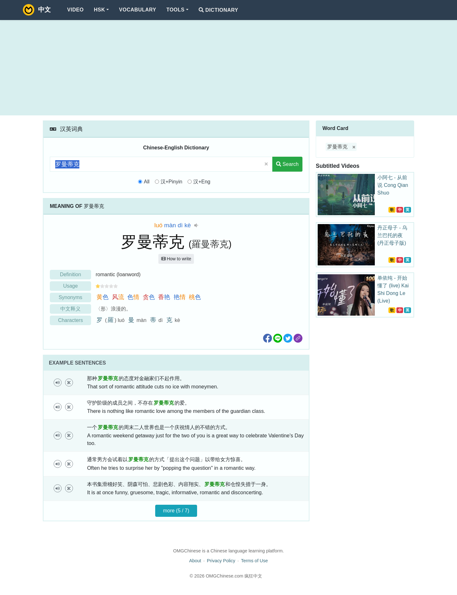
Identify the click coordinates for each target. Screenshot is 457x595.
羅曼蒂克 (210, 244)
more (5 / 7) (176, 510)
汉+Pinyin (171, 181)
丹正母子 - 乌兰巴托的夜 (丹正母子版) (392, 235)
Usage (70, 286)
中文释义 (70, 308)
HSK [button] (99, 9)
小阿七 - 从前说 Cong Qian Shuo (392, 185)
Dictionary (218, 10)
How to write (176, 258)
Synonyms (71, 297)
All (146, 181)
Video (75, 9)
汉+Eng (201, 181)
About (195, 560)
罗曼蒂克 (337, 146)
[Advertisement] (228, 67)
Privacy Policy (221, 560)
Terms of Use (254, 560)
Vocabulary (137, 9)
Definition (70, 274)
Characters (70, 320)
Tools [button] (175, 9)
